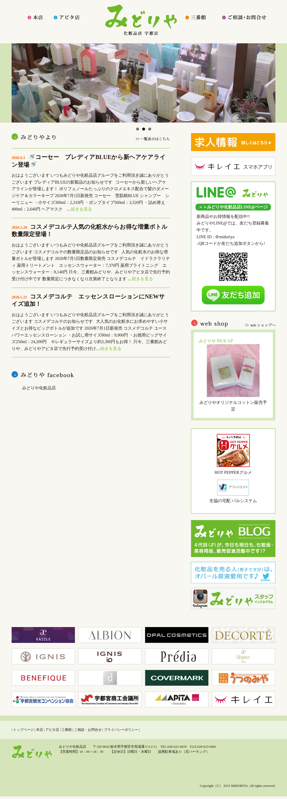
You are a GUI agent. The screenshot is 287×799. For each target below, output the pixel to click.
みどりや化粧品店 (39, 388)
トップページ (23, 730)
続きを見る (81, 209)
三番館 (66, 730)
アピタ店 (52, 730)
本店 (39, 730)
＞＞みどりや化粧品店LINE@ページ (233, 207)
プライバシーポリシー (121, 730)
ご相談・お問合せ (88, 730)
